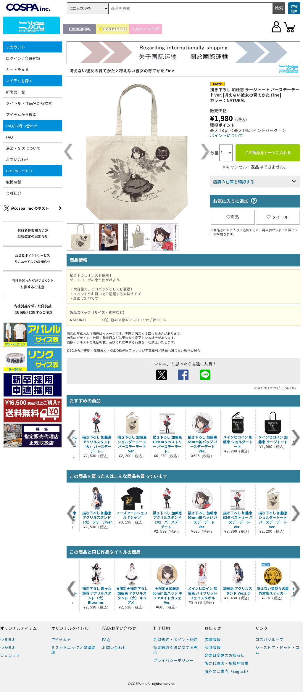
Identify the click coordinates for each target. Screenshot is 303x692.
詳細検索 (294, 8)
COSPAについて (19, 171)
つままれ (8, 639)
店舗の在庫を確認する (233, 181)
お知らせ (212, 628)
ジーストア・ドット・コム (277, 650)
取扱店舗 (13, 182)
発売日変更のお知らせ (224, 655)
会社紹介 (13, 193)
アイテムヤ (61, 639)
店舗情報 (212, 639)
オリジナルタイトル (69, 628)
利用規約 (161, 628)
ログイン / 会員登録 (23, 58)
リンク (261, 628)
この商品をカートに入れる (268, 152)
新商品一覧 (15, 92)
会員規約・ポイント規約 (175, 639)
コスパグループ (269, 639)
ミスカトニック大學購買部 (73, 650)
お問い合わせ (17, 159)
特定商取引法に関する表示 (175, 650)
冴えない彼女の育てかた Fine (146, 70)
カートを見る (17, 69)
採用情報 (212, 647)
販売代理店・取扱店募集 (226, 663)
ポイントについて (226, 135)
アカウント (15, 47)
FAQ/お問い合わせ (22, 126)
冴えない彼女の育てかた (92, 70)
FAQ (9, 137)
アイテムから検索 (21, 114)
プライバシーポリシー (173, 660)
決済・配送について (23, 148)
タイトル (278, 217)
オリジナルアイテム (18, 628)
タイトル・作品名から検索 (29, 103)
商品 (232, 217)
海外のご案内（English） (227, 671)
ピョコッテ (10, 655)
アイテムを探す (19, 81)
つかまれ (8, 647)
